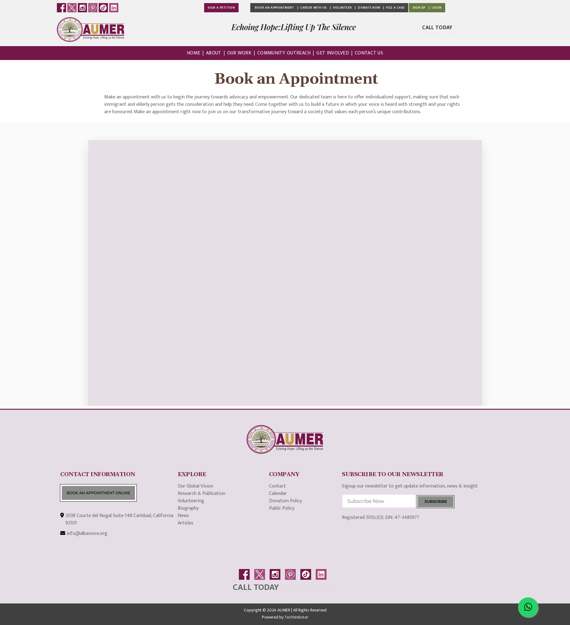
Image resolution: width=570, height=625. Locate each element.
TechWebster (296, 617)
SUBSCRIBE (436, 501)
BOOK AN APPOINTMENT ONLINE (98, 493)
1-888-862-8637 (309, 587)
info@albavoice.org (87, 533)
